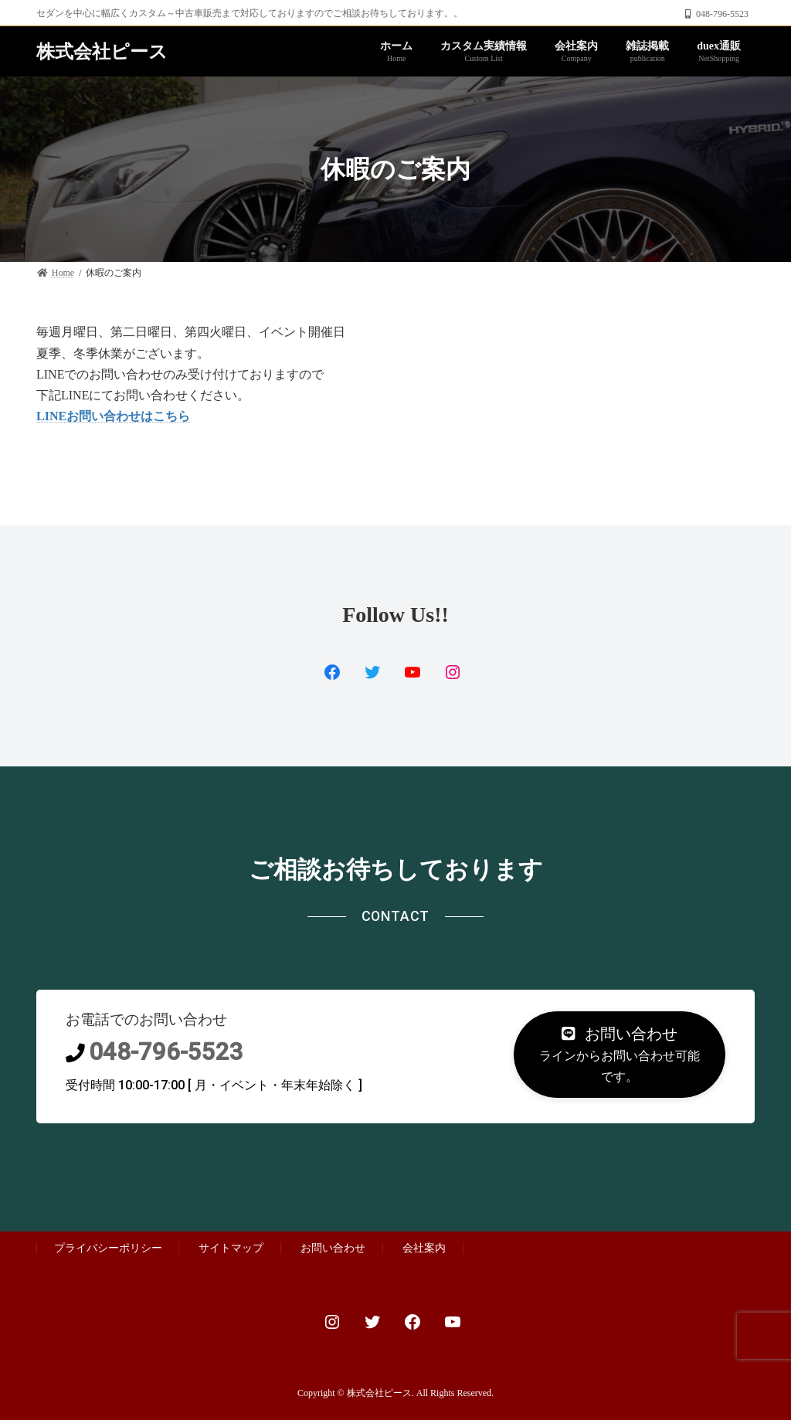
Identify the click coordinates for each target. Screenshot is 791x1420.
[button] (619, 1054)
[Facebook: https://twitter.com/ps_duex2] (332, 672)
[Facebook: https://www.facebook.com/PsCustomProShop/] (412, 1322)
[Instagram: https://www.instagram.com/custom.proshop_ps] (332, 1322)
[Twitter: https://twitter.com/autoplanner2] (372, 1322)
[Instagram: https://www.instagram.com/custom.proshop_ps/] (453, 672)
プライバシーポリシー (108, 1248)
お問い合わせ (332, 1248)
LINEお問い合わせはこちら (113, 416)
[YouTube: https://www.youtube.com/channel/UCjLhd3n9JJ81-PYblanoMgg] (412, 672)
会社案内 (424, 1248)
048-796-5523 (166, 1052)
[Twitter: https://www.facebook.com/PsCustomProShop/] (372, 672)
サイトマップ (231, 1248)
